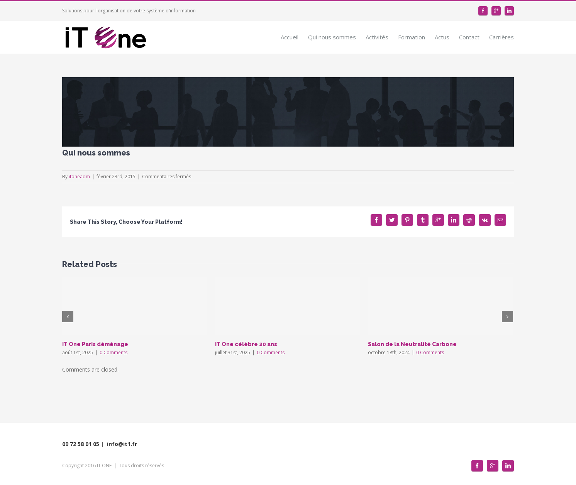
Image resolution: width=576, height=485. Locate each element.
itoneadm (79, 176)
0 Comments (113, 352)
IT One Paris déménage (95, 344)
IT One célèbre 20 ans (246, 344)
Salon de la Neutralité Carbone (412, 344)
